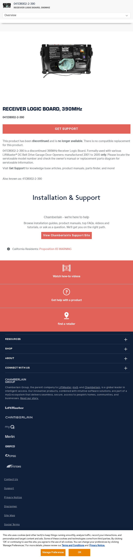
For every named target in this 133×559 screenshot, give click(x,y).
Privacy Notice (13, 497)
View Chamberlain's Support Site (66, 235)
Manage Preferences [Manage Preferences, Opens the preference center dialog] (53, 552)
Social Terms (12, 524)
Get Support (66, 129)
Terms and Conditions (73, 545)
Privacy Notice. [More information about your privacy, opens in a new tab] (97, 545)
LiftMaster (65, 387)
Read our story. (29, 398)
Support (9, 488)
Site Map (9, 515)
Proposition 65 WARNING (55, 249)
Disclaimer (10, 506)
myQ (75, 387)
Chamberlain (92, 387)
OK (79, 552)
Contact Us (11, 479)
